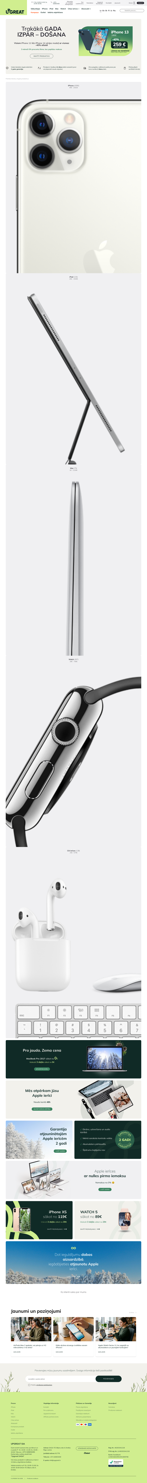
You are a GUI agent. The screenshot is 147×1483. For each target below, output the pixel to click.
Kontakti (109, 3)
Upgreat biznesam (99, 3)
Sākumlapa (35, 9)
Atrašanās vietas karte (87, 1448)
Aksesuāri (85, 9)
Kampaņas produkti (17, 1426)
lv (101, 10)
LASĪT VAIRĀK (60, 1151)
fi (109, 10)
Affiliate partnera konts (50, 1417)
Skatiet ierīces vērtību (42, 1109)
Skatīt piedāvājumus (57, 1229)
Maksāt (140, 3)
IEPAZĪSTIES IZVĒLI (42, 1069)
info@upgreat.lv (55, 1460)
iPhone (45, 9)
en (103, 10)
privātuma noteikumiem (44, 1385)
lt (111, 10)
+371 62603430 (56, 3)
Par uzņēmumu (79, 3)
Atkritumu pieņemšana (83, 1417)
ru (114, 10)
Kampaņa (35, 12)
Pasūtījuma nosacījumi (83, 1410)
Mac (57, 9)
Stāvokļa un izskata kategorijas (69, 3)
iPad (51, 9)
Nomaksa (90, 3)
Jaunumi (117, 3)
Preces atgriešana (82, 1407)
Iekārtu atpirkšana (55, 12)
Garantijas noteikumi (82, 1413)
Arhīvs (132, 1312)
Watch (63, 9)
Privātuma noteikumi (115, 1410)
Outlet (43, 12)
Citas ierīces (73, 9)
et (106, 10)
